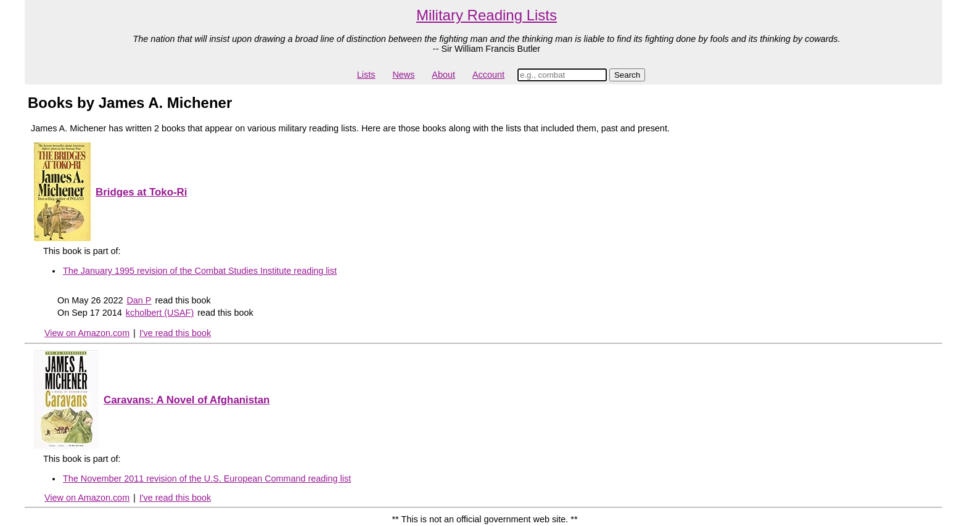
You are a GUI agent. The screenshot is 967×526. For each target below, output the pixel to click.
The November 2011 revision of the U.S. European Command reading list (207, 478)
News (403, 75)
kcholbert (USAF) (160, 313)
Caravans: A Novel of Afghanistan (187, 400)
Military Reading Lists (486, 15)
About (443, 75)
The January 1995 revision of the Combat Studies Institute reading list (200, 271)
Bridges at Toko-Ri (141, 192)
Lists (366, 75)
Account (488, 75)
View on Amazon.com (87, 333)
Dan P (138, 300)
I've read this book (175, 333)
